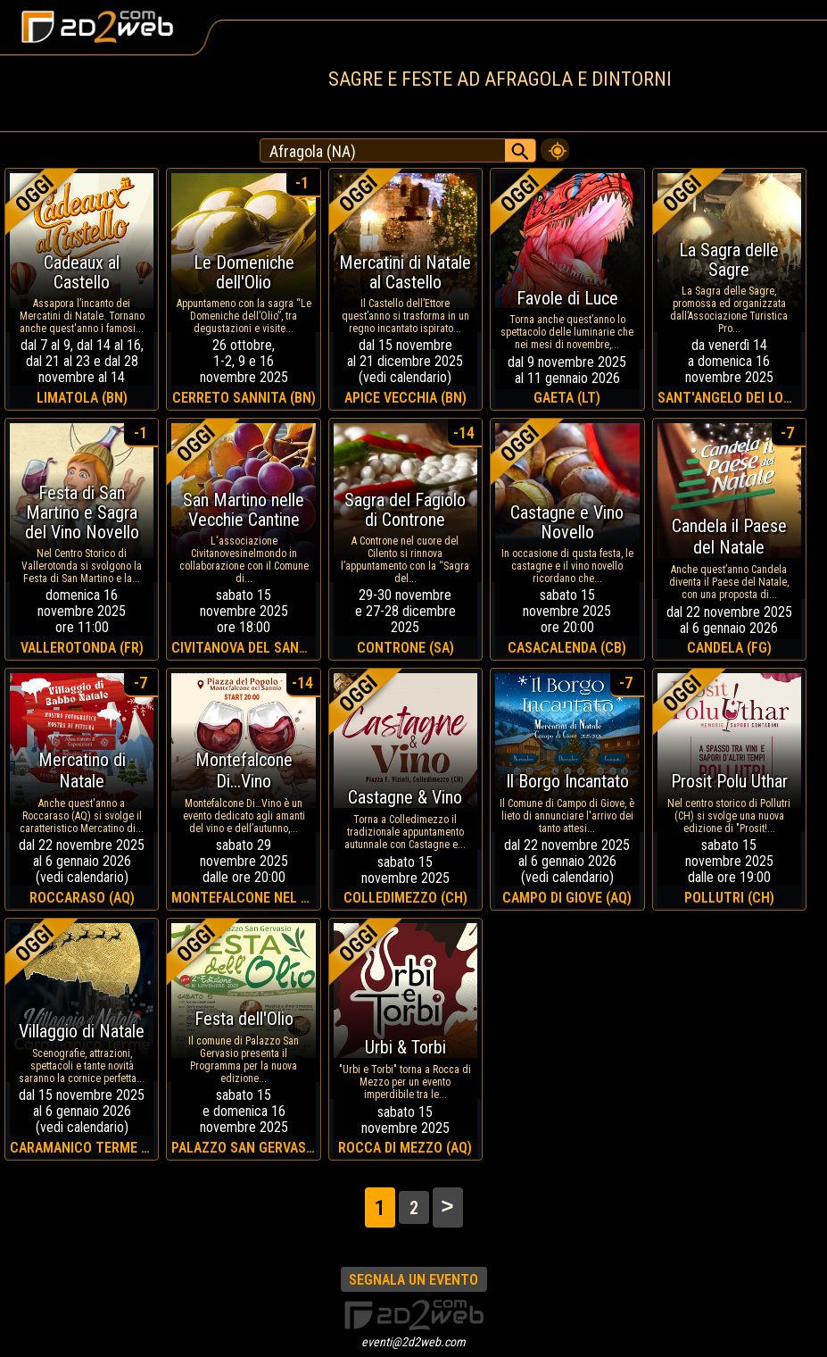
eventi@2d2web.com (413, 1342)
